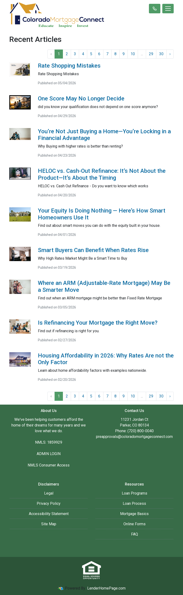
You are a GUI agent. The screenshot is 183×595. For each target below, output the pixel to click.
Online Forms (134, 524)
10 (133, 54)
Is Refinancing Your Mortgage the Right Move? (98, 322)
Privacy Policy (49, 503)
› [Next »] (170, 54)
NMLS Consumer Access (49, 465)
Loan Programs (134, 493)
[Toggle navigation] (168, 8)
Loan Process (134, 503)
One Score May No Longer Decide (81, 98)
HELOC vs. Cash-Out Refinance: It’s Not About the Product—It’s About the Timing (102, 174)
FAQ (134, 534)
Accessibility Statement (49, 513)
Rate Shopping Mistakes (69, 65)
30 (161, 54)
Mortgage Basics (134, 513)
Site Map (48, 524)
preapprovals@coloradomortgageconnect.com (134, 436)
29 (151, 54)
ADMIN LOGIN (49, 453)
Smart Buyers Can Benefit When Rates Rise (93, 250)
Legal (48, 493)
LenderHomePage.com (106, 588)
